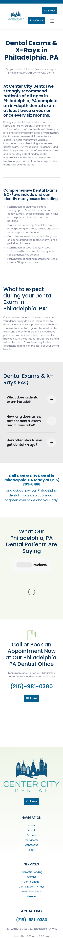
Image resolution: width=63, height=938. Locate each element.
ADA (34, 927)
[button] (52, 20)
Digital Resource (46, 933)
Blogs (32, 799)
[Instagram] (15, 933)
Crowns (31, 826)
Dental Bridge (31, 831)
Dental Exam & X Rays (31, 836)
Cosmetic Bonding (31, 821)
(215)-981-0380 (31, 636)
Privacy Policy (22, 927)
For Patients (31, 789)
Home (31, 775)
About (31, 779)
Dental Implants (31, 841)
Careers (43, 927)
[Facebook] (9, 933)
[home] (15, 16)
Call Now (49, 10)
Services (31, 784)
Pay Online (36, 20)
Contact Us (31, 794)
